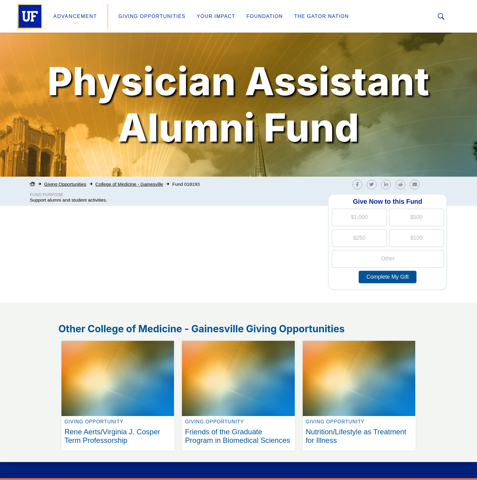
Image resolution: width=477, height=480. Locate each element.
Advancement (75, 16)
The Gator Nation (321, 16)
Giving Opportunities (152, 16)
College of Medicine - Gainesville (129, 184)
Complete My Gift (387, 277)
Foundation (264, 16)
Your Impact (216, 16)
